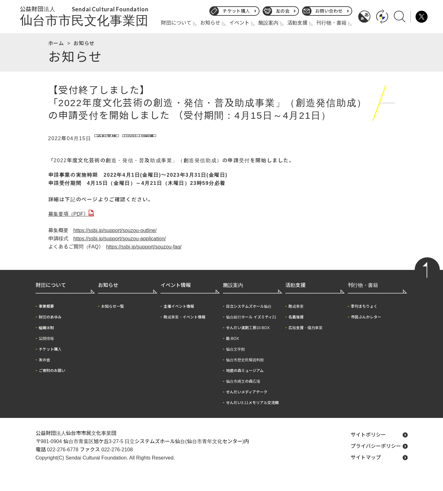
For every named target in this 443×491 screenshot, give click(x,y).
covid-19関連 (142, 138)
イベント (239, 23)
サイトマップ (366, 465)
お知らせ (210, 23)
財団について (176, 23)
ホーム (56, 43)
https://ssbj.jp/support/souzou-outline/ (115, 238)
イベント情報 (175, 293)
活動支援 (297, 23)
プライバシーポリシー (376, 454)
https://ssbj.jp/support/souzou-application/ (119, 246)
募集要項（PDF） (68, 222)
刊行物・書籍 (331, 23)
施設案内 (268, 23)
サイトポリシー (368, 443)
